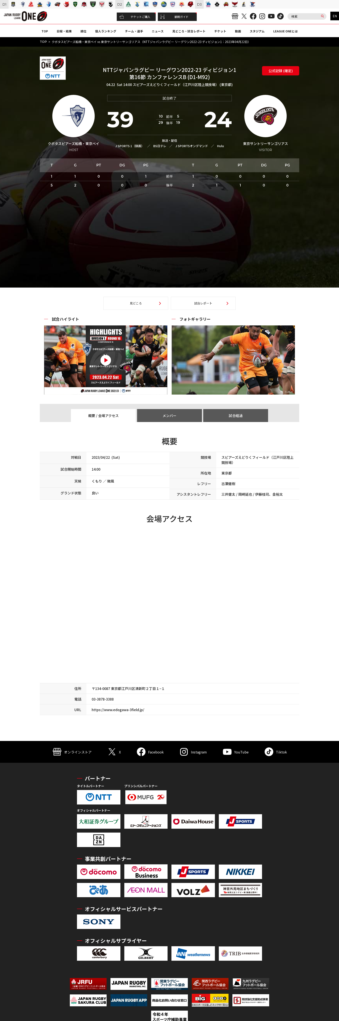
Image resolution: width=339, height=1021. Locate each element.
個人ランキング (105, 31)
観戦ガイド (174, 16)
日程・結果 (64, 31)
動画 (238, 31)
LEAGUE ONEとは (285, 31)
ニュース (158, 31)
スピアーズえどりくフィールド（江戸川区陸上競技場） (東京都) (183, 84)
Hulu (220, 146)
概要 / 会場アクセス (103, 415)
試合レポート (203, 303)
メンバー (169, 415)
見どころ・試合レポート (189, 31)
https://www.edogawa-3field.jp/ (118, 709)
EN (335, 16)
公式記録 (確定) (281, 70)
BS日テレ (159, 146)
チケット (220, 31)
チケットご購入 (134, 16)
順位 (83, 31)
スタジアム (257, 31)
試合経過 (236, 415)
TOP (45, 31)
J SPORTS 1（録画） (129, 146)
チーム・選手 (134, 31)
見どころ (136, 303)
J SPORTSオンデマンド (191, 146)
